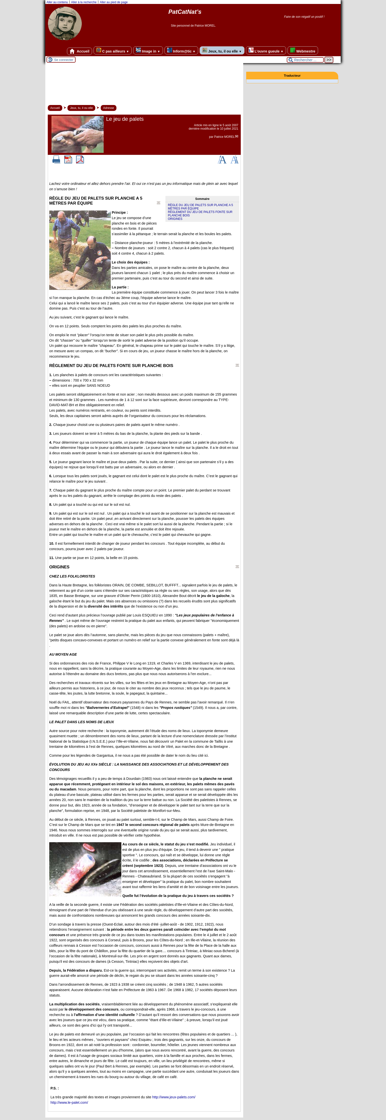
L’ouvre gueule (266, 50)
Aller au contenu (57, 2)
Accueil (79, 51)
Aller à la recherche (83, 2)
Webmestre (302, 50)
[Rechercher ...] (305, 60)
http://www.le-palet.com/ (69, 1102)
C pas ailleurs (112, 50)
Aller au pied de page (114, 2)
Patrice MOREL (224, 137)
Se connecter (63, 60)
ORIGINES (175, 219)
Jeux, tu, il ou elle (222, 50)
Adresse (108, 108)
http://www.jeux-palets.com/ (173, 1097)
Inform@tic (181, 50)
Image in (148, 50)
